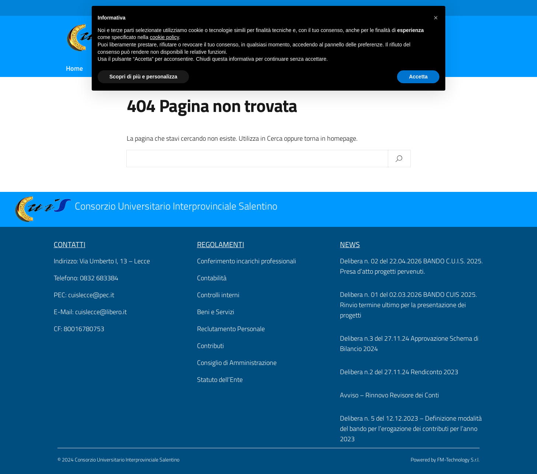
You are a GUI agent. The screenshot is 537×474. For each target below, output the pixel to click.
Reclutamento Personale (231, 329)
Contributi (210, 346)
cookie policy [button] (164, 37)
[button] (436, 18)
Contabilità (212, 278)
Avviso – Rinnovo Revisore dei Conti (389, 395)
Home (74, 68)
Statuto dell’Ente (220, 380)
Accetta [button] (418, 77)
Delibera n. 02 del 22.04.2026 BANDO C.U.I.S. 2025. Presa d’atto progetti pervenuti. (411, 266)
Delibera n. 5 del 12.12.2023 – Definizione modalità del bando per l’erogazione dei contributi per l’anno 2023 (411, 428)
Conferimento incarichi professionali (246, 261)
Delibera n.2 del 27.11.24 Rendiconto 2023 (399, 372)
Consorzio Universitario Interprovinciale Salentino (176, 205)
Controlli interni (218, 295)
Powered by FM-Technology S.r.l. (445, 460)
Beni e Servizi (215, 312)
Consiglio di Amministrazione (237, 363)
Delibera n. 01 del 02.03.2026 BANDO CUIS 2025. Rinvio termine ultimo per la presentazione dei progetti (408, 304)
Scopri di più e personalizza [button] (143, 77)
